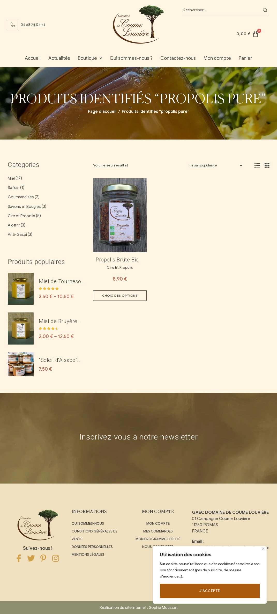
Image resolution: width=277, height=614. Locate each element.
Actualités (59, 58)
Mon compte (217, 58)
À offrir (14, 225)
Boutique (90, 58)
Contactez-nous (178, 58)
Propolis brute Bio (117, 260)
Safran (13, 187)
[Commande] (215, 165)
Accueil (33, 58)
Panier (245, 58)
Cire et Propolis (120, 267)
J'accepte (209, 591)
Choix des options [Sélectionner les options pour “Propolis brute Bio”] (120, 295)
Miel (11, 178)
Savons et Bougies (24, 206)
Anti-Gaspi (17, 234)
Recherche (265, 10)
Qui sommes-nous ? (131, 58)
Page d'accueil (102, 111)
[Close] (263, 548)
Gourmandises (21, 197)
